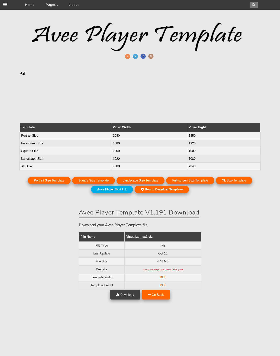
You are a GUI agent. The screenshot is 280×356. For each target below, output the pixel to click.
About (74, 5)
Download (125, 294)
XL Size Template (234, 180)
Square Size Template (93, 180)
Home (29, 5)
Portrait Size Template (49, 180)
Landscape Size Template (140, 180)
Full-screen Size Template (190, 180)
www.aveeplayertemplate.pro (163, 269)
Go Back (156, 294)
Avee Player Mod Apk (112, 189)
